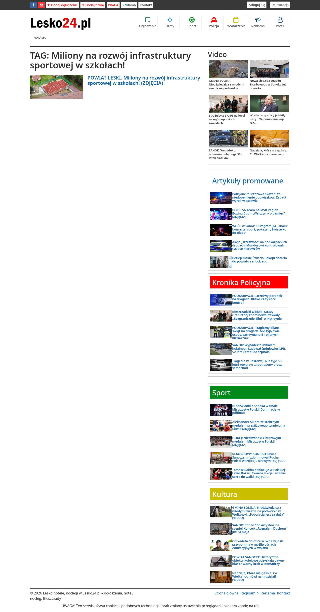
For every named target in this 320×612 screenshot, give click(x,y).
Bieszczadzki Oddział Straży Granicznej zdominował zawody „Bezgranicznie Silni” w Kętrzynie (257, 315)
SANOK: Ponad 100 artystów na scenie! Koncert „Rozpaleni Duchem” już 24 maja (259, 528)
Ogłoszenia (147, 22)
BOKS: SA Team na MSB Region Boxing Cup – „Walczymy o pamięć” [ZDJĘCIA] (258, 213)
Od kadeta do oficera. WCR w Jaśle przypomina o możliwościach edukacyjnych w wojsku (258, 544)
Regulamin (250, 593)
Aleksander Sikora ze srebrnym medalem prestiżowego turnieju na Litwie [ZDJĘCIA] (258, 425)
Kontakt (146, 5)
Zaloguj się (256, 4)
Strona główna (226, 593)
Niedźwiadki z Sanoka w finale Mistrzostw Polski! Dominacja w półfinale (256, 409)
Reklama (129, 5)
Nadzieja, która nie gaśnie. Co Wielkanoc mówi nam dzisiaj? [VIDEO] (254, 576)
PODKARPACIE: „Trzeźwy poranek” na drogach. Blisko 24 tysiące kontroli (257, 299)
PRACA (113, 5)
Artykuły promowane (247, 180)
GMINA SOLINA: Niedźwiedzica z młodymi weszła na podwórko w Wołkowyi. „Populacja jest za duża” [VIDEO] (258, 512)
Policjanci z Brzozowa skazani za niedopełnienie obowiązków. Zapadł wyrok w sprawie (259, 197)
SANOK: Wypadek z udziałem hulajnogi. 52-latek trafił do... (225, 154)
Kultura (224, 494)
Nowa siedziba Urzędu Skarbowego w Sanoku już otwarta (268, 84)
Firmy (169, 22)
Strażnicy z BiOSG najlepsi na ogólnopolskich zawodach (227, 119)
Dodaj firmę (93, 5)
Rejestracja (280, 4)
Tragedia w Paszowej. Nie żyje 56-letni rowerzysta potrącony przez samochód (257, 364)
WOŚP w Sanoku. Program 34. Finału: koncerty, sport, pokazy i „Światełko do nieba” (260, 229)
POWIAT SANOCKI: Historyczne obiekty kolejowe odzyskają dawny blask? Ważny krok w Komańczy (258, 560)
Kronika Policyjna (241, 282)
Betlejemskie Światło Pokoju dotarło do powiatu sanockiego (259, 259)
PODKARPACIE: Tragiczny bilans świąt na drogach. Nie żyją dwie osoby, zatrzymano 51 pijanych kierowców (256, 333)
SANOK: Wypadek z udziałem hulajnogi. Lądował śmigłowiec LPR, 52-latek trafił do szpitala (259, 348)
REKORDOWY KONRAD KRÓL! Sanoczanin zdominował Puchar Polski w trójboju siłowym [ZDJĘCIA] (259, 457)
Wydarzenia (236, 22)
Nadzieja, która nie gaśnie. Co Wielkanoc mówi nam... (268, 152)
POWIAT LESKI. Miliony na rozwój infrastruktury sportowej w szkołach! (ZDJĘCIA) (144, 80)
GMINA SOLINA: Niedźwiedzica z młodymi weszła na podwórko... (226, 84)
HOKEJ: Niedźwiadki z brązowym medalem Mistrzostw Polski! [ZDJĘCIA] (256, 441)
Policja (213, 22)
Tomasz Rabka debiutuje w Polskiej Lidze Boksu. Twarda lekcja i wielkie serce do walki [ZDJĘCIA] (259, 473)
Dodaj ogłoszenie (62, 5)
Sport (191, 22)
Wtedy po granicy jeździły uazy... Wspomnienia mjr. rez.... (267, 119)
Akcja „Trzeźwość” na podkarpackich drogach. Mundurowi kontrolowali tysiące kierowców (259, 245)
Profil (280, 22)
